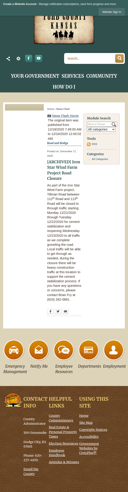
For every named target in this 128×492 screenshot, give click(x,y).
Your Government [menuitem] (35, 76)
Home (50, 109)
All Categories (100, 159)
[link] (112, 12)
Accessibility (89, 437)
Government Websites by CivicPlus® (89, 448)
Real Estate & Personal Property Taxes (63, 431)
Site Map (86, 423)
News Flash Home (65, 116)
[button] (8, 58)
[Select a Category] (101, 129)
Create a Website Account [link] (19, 4)
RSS (94, 144)
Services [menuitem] (73, 76)
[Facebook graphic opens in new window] (28, 58)
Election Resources (63, 443)
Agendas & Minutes (64, 462)
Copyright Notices (93, 430)
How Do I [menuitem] (64, 87)
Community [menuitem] (101, 76)
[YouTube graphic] (39, 58)
